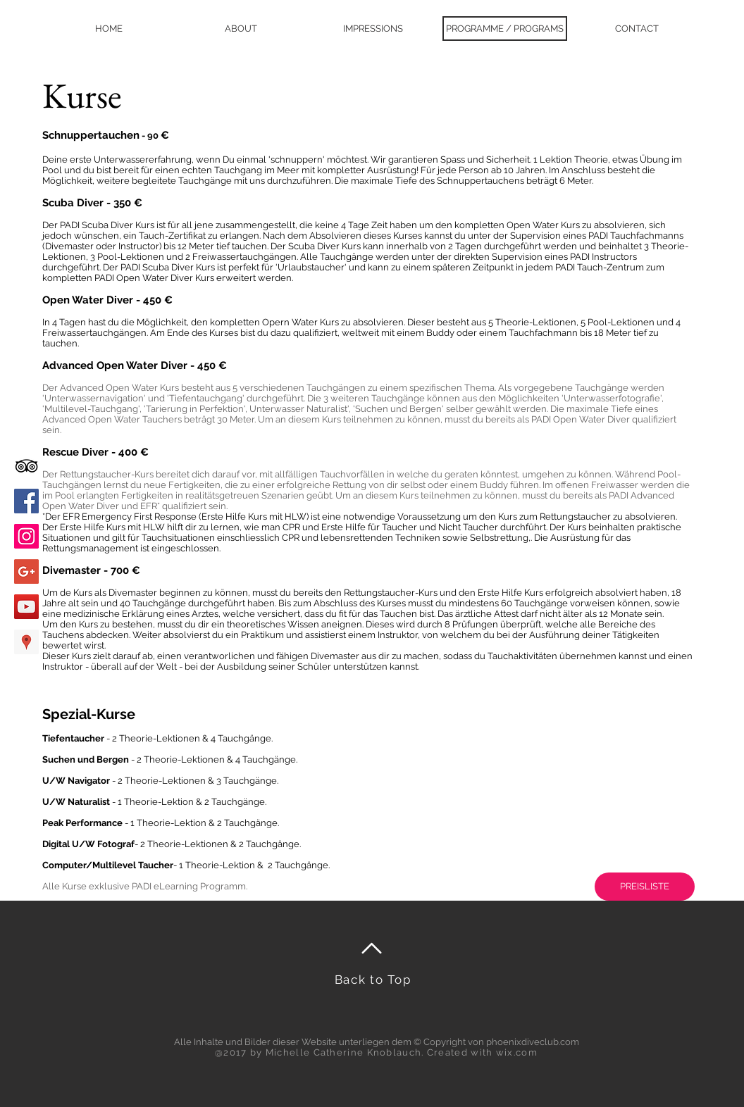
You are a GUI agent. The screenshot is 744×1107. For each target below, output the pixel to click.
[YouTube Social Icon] (26, 606)
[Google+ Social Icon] (26, 571)
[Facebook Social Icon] (26, 501)
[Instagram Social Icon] (26, 536)
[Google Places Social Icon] (26, 642)
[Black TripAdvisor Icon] (26, 466)
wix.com (517, 1052)
